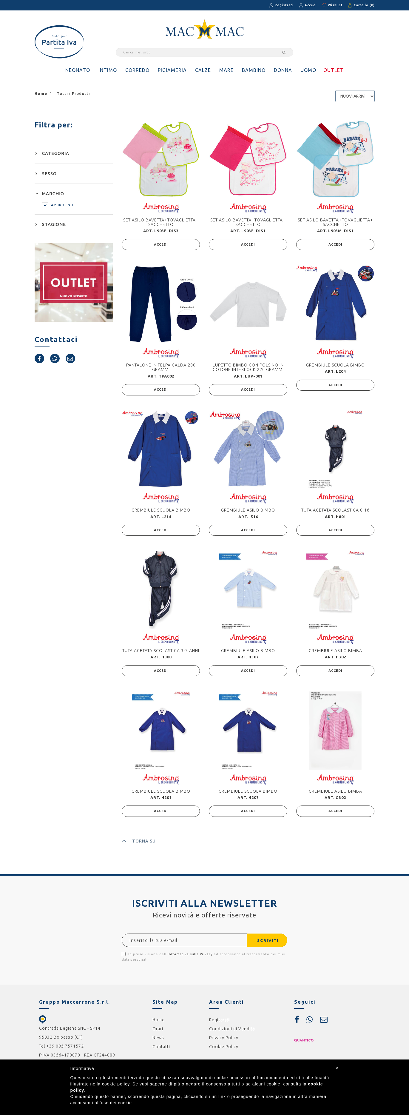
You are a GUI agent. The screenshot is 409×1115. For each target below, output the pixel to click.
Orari (157, 1032)
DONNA (283, 70)
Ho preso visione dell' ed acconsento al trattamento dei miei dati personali (203, 960)
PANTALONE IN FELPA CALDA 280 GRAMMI (161, 367)
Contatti (161, 1050)
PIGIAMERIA (172, 70)
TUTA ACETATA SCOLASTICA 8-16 (335, 511)
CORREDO (137, 70)
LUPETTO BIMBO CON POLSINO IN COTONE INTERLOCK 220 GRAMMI (248, 367)
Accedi (311, 5)
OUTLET (333, 70)
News (158, 1041)
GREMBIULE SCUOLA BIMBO (335, 365)
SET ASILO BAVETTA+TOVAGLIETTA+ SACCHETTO (161, 222)
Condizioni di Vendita (232, 1032)
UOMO (308, 70)
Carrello (364, 5)
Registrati (284, 5)
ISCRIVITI (264, 944)
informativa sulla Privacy (190, 958)
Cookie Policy (223, 1050)
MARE (226, 70)
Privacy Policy (223, 1041)
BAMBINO (254, 70)
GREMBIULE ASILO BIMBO (248, 511)
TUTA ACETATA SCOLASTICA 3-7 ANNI (160, 652)
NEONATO (77, 70)
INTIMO (107, 70)
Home (158, 1023)
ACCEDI (161, 245)
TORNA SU (139, 844)
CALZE (203, 70)
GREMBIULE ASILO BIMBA (335, 652)
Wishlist (335, 5)
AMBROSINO (57, 205)
